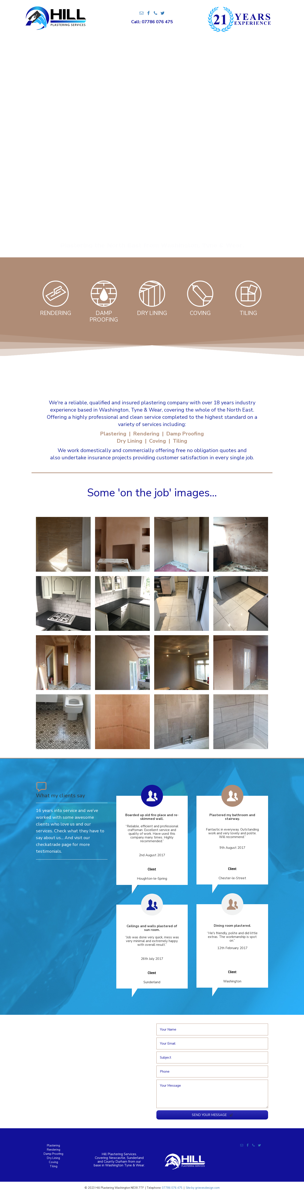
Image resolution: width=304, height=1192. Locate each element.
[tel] (212, 1071)
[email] (212, 1043)
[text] (212, 1029)
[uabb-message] (212, 1094)
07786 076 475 (172, 1188)
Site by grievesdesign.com (203, 1188)
